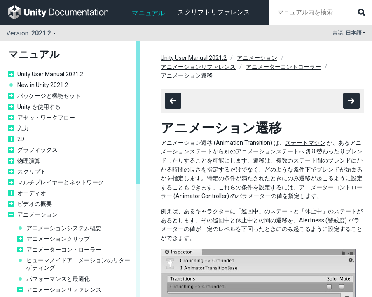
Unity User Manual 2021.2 (50, 74)
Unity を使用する (39, 107)
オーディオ (31, 193)
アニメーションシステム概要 (63, 228)
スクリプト (31, 171)
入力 (23, 128)
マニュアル (148, 12)
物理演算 (28, 161)
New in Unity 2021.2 (42, 85)
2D (20, 139)
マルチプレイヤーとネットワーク (60, 182)
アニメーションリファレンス (63, 289)
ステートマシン (305, 142)
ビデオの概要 (34, 203)
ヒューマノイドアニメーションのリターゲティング (78, 264)
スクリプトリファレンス (214, 12)
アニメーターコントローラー (63, 249)
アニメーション (37, 214)
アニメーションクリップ (58, 239)
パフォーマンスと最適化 (58, 279)
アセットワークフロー (46, 117)
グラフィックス (37, 149)
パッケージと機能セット (49, 95)
